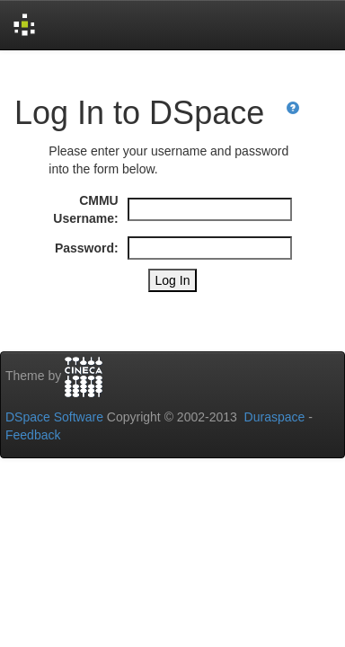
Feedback (32, 435)
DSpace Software (54, 417)
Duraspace (274, 417)
